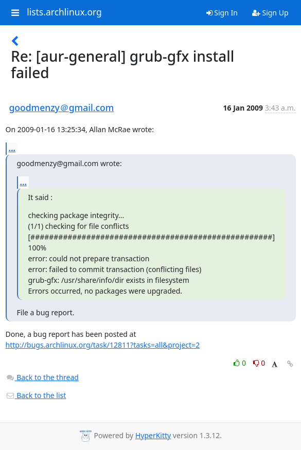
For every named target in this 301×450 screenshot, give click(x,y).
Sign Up (270, 12)
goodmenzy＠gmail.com (61, 107)
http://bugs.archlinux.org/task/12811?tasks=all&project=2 (103, 345)
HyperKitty (153, 435)
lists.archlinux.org (64, 12)
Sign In (222, 12)
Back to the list (36, 395)
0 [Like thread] (240, 363)
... (12, 148)
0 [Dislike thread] (259, 363)
